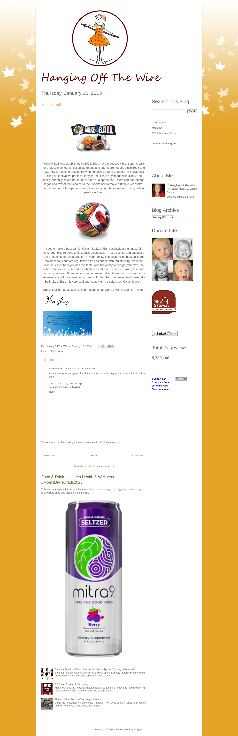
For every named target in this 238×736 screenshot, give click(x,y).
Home (94, 455)
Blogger (138, 729)
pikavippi (79, 383)
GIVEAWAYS (159, 122)
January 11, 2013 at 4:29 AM (79, 368)
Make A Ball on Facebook (83, 289)
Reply (52, 391)
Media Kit (157, 127)
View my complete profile (180, 196)
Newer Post (50, 455)
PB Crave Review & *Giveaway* (72, 684)
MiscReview (56, 351)
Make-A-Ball (51, 163)
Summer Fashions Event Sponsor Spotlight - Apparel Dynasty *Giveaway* (95, 669)
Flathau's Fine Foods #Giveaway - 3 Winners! (79, 699)
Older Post (138, 455)
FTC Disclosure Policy (164, 133)
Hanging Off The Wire (182, 185)
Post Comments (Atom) (101, 466)
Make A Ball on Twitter (129, 289)
